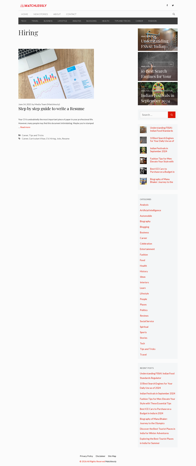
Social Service (147, 321)
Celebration (146, 243)
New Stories (40, 14)
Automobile (146, 215)
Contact (71, 14)
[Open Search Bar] (174, 14)
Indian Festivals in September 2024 (159, 150)
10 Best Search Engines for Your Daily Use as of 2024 (162, 141)
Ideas (143, 276)
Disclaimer (100, 456)
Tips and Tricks (122, 21)
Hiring (53, 138)
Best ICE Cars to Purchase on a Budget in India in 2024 (162, 171)
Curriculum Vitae (37, 138)
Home (24, 14)
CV (47, 138)
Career (139, 21)
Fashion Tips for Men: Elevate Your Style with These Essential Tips (162, 161)
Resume (65, 138)
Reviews (144, 315)
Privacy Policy (86, 456)
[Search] (172, 114)
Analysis (77, 21)
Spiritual (144, 326)
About (57, 14)
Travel (35, 21)
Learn (143, 288)
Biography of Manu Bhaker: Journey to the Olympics (161, 182)
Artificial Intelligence (150, 210)
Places (143, 304)
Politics (144, 310)
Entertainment (147, 249)
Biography (145, 221)
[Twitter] (173, 5)
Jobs (59, 138)
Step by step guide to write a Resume (51, 108)
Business (48, 21)
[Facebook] (167, 5)
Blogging (91, 21)
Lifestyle (62, 21)
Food (142, 260)
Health (105, 21)
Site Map (112, 456)
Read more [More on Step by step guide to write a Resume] (25, 127)
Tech (23, 21)
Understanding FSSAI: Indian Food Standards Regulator (161, 130)
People (143, 299)
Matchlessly (110, 461)
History (144, 271)
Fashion (152, 21)
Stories (143, 337)
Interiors (144, 282)
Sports (143, 332)
